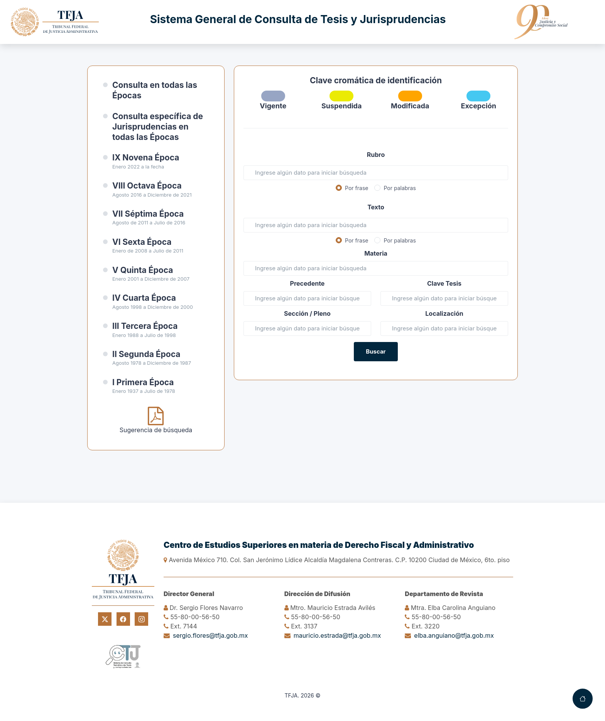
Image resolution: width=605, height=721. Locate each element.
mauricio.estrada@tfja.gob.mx (337, 635)
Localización (444, 313)
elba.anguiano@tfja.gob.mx (454, 635)
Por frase (356, 188)
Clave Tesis (444, 283)
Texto (375, 207)
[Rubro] (375, 172)
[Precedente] (307, 298)
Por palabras (400, 188)
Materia (375, 253)
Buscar (375, 351)
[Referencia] (444, 328)
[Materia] (375, 268)
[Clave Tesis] (444, 298)
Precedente (307, 283)
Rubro (376, 154)
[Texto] (375, 225)
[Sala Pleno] (307, 328)
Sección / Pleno (307, 313)
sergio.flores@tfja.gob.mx (210, 635)
